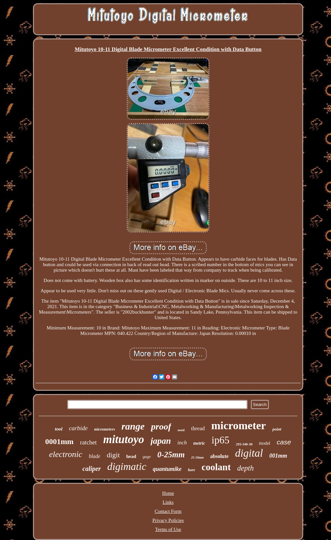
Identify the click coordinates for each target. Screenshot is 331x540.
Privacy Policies (168, 520)
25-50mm (197, 457)
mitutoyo (123, 439)
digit (113, 455)
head (131, 456)
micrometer (238, 425)
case (284, 442)
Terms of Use (168, 529)
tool (58, 428)
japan (161, 441)
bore (191, 470)
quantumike (167, 469)
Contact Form (168, 511)
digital (249, 453)
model (264, 443)
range (133, 426)
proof (161, 426)
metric (199, 443)
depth (245, 468)
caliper (91, 468)
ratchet (88, 442)
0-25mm (171, 454)
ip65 (221, 440)
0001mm (59, 441)
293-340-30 (244, 444)
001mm (278, 455)
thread (198, 428)
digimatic (126, 466)
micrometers (104, 429)
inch (182, 443)
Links (168, 502)
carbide (78, 428)
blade (95, 456)
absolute (219, 456)
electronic (65, 454)
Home (168, 493)
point (276, 429)
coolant (216, 467)
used (181, 430)
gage (147, 456)
